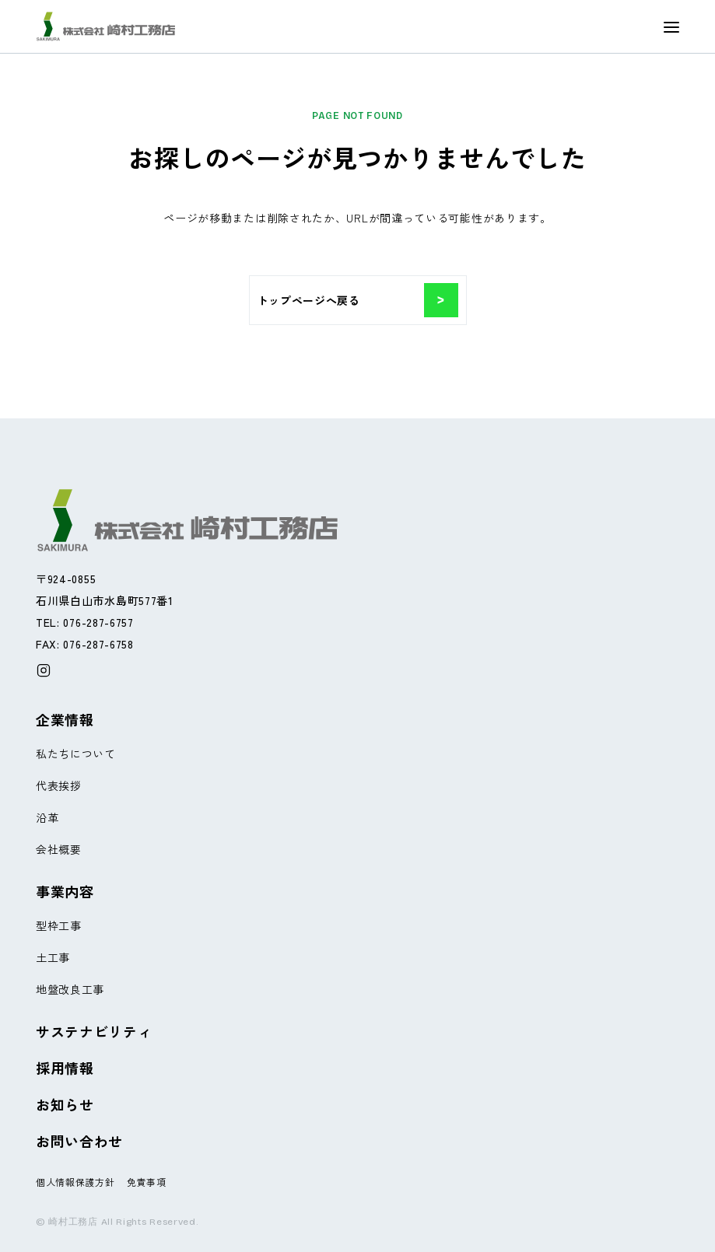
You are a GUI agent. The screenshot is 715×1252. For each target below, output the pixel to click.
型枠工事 (59, 925)
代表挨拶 (59, 785)
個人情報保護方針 (75, 1181)
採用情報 (65, 1068)
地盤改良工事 (70, 989)
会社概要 (59, 849)
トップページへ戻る (358, 300)
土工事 (53, 957)
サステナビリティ (94, 1031)
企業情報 (65, 719)
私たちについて (76, 753)
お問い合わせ (79, 1141)
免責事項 (146, 1181)
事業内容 (65, 891)
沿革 (47, 817)
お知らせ (65, 1104)
